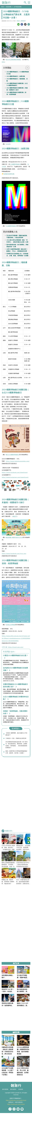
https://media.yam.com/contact (16, 1104)
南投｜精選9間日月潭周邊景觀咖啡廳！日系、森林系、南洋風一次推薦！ (16, 752)
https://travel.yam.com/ (15, 647)
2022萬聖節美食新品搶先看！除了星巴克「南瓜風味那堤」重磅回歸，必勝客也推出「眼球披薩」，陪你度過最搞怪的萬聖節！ (16, 744)
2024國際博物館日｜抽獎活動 (15, 76)
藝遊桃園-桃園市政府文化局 (14, 537)
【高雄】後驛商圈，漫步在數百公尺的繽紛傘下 (16, 734)
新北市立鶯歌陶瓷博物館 (13, 59)
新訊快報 (8, 6)
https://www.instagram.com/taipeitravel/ (15, 477)
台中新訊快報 (17, 6)
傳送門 (15, 516)
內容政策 (20, 1089)
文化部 (8, 144)
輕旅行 (6, 2)
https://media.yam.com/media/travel (16, 1100)
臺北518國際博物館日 (12, 454)
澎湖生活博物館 (10, 624)
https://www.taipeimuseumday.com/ (18, 461)
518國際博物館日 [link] (15, 164)
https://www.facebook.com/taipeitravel (15, 472)
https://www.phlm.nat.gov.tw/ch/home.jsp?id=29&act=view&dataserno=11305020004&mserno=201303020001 (16, 638)
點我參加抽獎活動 (8, 174)
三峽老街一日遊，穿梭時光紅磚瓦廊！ (16, 738)
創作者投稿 (5, 1089)
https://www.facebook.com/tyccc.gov (14, 553)
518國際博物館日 (11, 226)
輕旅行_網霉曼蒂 (21, 21)
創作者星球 (13, 1089)
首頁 (2, 6)
